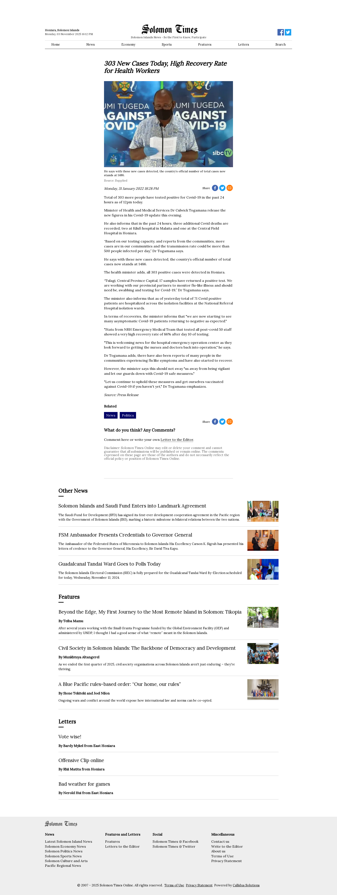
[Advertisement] (106, 12)
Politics (128, 415)
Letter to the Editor (177, 439)
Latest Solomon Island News (68, 841)
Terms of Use (222, 856)
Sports (167, 44)
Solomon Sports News (63, 856)
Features (204, 44)
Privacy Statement (226, 861)
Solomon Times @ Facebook (175, 841)
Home (55, 44)
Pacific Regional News (63, 865)
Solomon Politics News (64, 851)
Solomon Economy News (65, 846)
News (90, 44)
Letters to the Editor (122, 846)
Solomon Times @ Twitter (174, 846)
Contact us (220, 841)
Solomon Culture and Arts (66, 861)
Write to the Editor (227, 846)
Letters (243, 44)
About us (218, 851)
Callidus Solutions (246, 885)
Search (281, 44)
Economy (128, 44)
